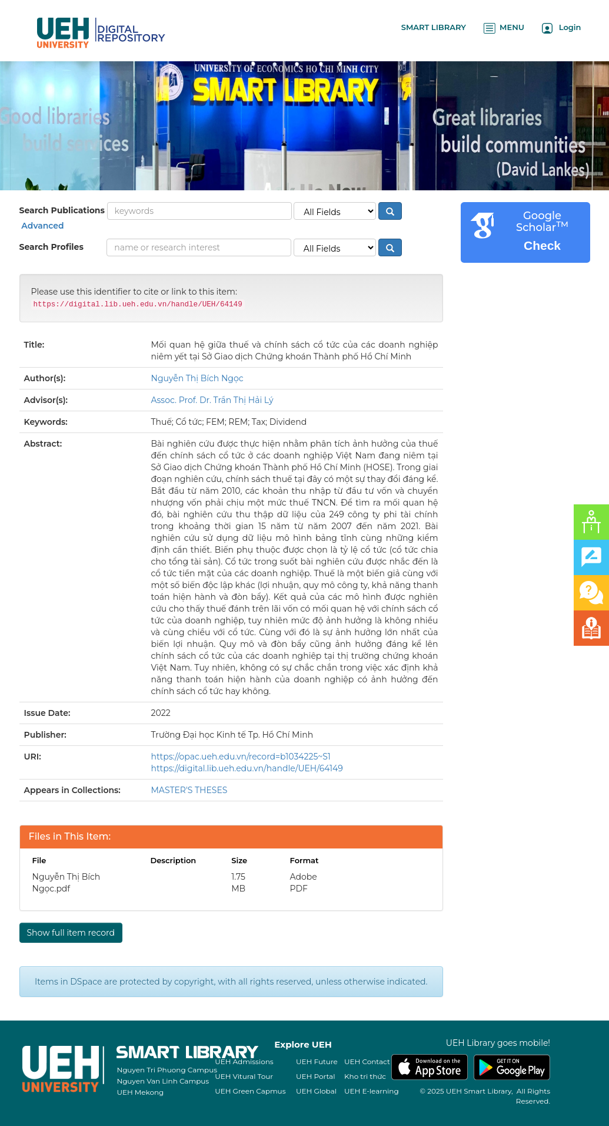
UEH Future (317, 1061)
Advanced (41, 225)
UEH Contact (367, 1061)
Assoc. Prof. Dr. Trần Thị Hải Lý (212, 400)
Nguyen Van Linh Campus (163, 1081)
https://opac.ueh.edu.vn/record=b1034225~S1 (241, 756)
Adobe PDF (303, 882)
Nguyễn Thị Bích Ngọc (197, 378)
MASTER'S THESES (189, 790)
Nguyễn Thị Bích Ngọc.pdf (66, 882)
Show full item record (71, 932)
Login (561, 28)
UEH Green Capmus (250, 1091)
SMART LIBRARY (433, 27)
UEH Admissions (244, 1061)
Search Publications (62, 210)
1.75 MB (238, 882)
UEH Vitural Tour (244, 1076)
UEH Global (316, 1091)
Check (542, 245)
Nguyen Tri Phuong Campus (167, 1069)
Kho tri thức (365, 1076)
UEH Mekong (140, 1092)
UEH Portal (315, 1076)
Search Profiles (51, 247)
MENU (504, 28)
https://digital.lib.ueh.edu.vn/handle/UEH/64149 (247, 768)
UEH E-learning (371, 1091)
